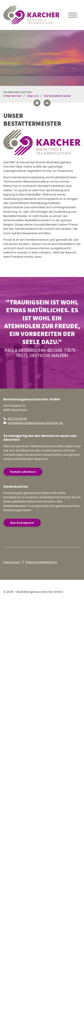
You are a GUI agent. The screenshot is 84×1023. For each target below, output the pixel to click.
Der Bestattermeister (57, 96)
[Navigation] (73, 15)
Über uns (33, 96)
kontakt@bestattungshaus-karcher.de (35, 423)
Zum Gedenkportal (22, 522)
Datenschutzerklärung (41, 562)
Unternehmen (12, 96)
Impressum (11, 562)
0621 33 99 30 (17, 419)
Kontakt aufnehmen (23, 471)
